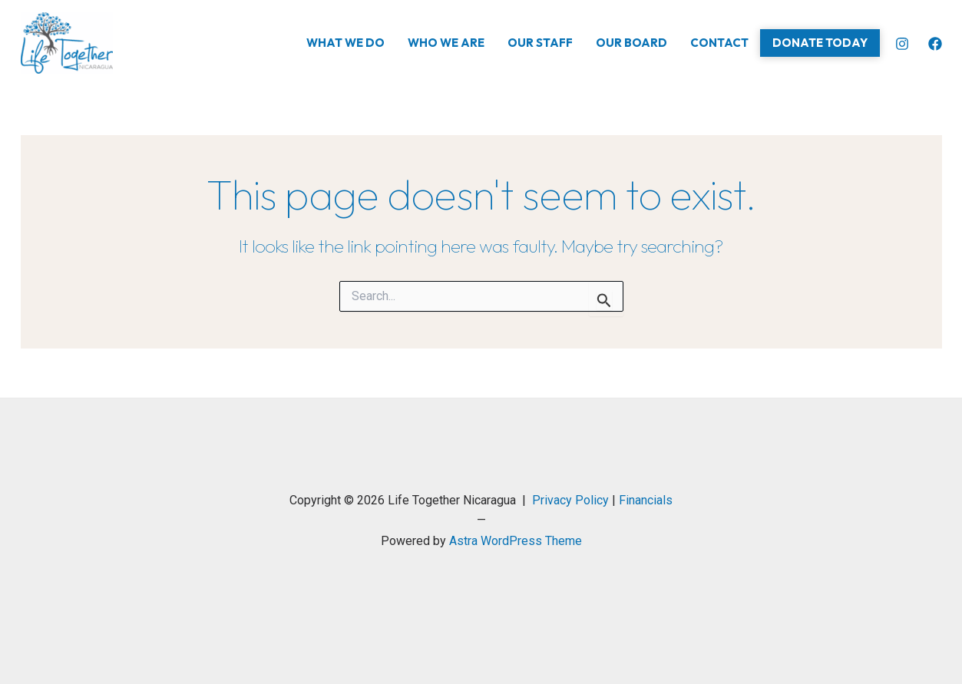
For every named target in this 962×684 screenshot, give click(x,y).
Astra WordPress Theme (515, 541)
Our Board (631, 42)
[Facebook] (935, 44)
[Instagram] (902, 44)
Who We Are (446, 42)
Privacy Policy (570, 500)
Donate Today (820, 42)
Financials (646, 500)
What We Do (345, 42)
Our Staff (540, 42)
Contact (719, 42)
